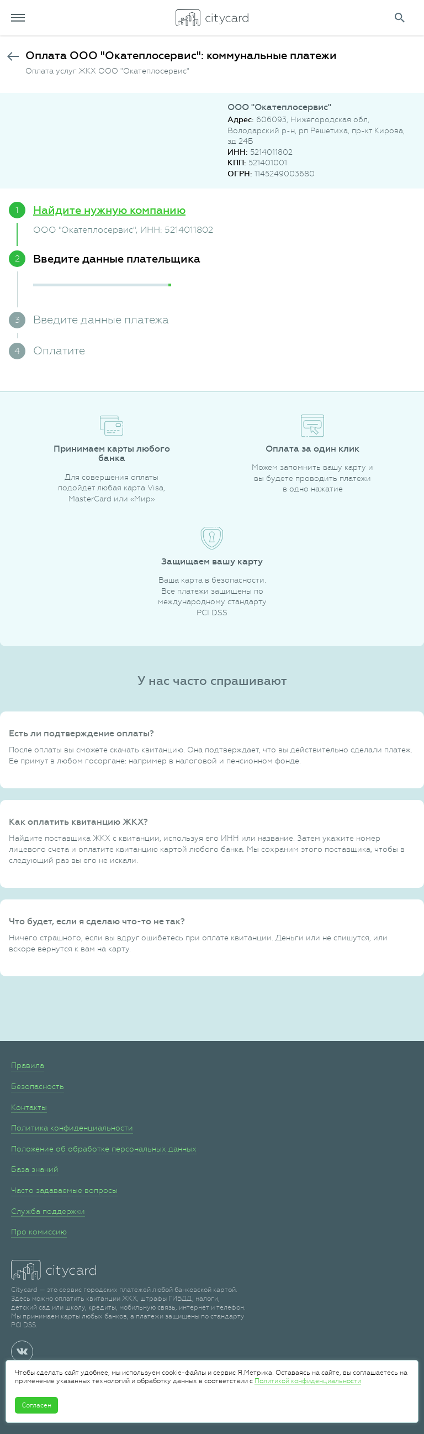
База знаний (35, 1169)
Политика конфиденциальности (72, 1127)
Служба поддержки (48, 1211)
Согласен (36, 1405)
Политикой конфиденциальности (308, 1381)
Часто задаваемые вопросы (64, 1190)
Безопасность (37, 1086)
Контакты (29, 1107)
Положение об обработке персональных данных (104, 1148)
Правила (27, 1065)
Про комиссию (39, 1231)
